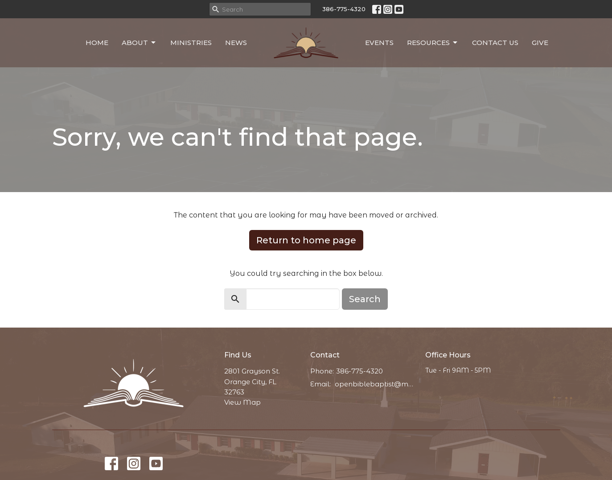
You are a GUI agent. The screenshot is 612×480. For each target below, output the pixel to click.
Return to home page (306, 240)
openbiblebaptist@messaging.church (375, 384)
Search (365, 299)
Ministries (191, 42)
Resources (433, 42)
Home (97, 42)
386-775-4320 (344, 8)
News (236, 42)
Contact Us (495, 42)
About (139, 42)
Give (540, 42)
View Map (242, 402)
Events (379, 42)
